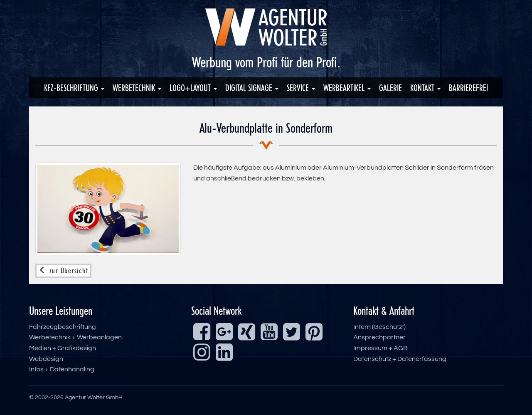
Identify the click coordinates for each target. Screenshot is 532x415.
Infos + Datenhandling (61, 369)
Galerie (390, 87)
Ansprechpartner (379, 337)
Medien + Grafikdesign (62, 348)
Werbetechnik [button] (137, 87)
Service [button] (301, 87)
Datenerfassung (421, 359)
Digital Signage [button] (251, 87)
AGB (401, 348)
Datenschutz (372, 359)
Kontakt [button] (425, 87)
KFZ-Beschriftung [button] (74, 87)
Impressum (370, 348)
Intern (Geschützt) (379, 327)
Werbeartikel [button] (347, 87)
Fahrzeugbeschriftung (62, 327)
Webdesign (46, 359)
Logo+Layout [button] (193, 87)
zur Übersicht (63, 271)
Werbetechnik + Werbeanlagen (75, 337)
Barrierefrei (468, 87)
